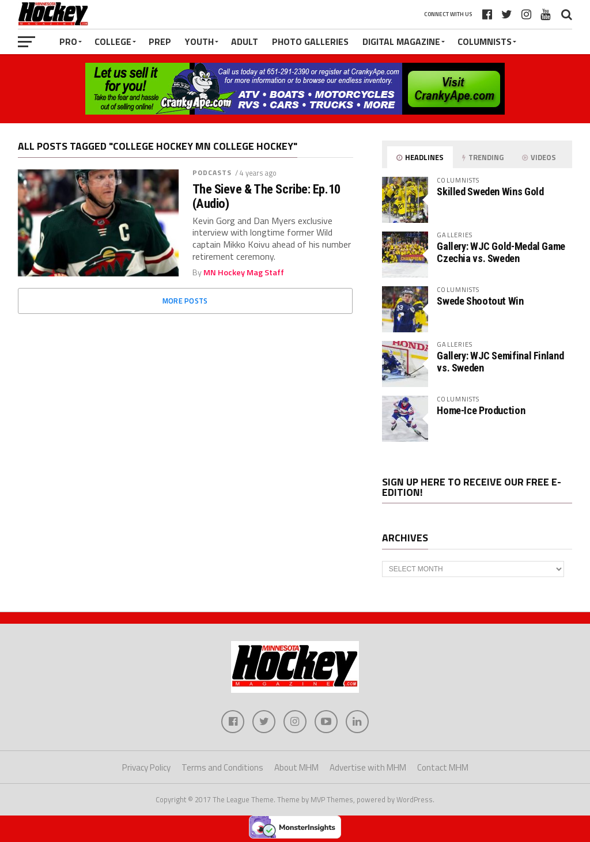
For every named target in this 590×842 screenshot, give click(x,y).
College (112, 41)
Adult (244, 41)
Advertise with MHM (368, 767)
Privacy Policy (146, 767)
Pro (68, 41)
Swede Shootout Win (480, 301)
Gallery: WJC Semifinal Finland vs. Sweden (500, 361)
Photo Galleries (310, 41)
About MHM (296, 767)
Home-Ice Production (481, 410)
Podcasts (212, 172)
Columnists (484, 41)
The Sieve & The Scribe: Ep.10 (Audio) (266, 196)
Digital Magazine (401, 41)
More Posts (185, 300)
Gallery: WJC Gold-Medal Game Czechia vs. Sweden (501, 252)
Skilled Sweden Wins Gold (490, 191)
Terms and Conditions (222, 767)
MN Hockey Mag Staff (243, 272)
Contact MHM (442, 767)
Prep (160, 41)
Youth (199, 41)
